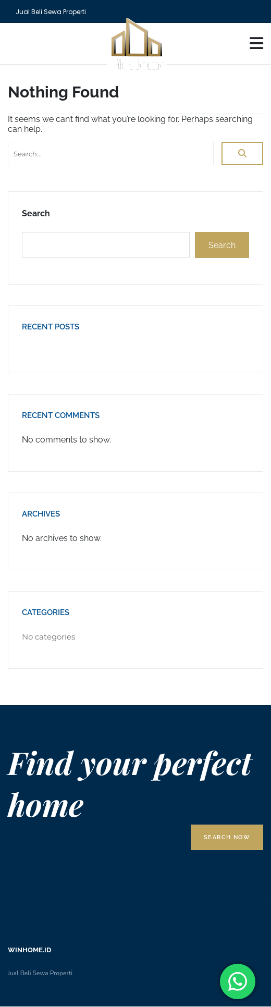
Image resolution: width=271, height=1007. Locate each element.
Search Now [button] (227, 837)
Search (36, 213)
